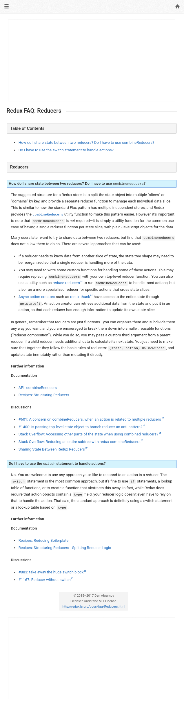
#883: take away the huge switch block (51, 572)
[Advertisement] (92, 60)
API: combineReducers (38, 387)
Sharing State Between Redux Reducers (52, 449)
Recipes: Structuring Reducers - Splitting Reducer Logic (65, 548)
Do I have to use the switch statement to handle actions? (66, 150)
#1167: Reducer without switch (45, 579)
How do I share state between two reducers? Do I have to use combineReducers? (86, 142)
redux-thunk (80, 297)
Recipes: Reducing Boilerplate (43, 540)
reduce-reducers (66, 283)
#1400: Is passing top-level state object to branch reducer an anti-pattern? (81, 427)
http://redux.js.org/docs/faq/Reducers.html (93, 607)
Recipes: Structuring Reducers (44, 395)
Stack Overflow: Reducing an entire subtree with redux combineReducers (80, 441)
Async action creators (37, 297)
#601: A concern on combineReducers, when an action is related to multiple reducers (90, 419)
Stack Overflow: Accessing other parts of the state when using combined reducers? (88, 434)
